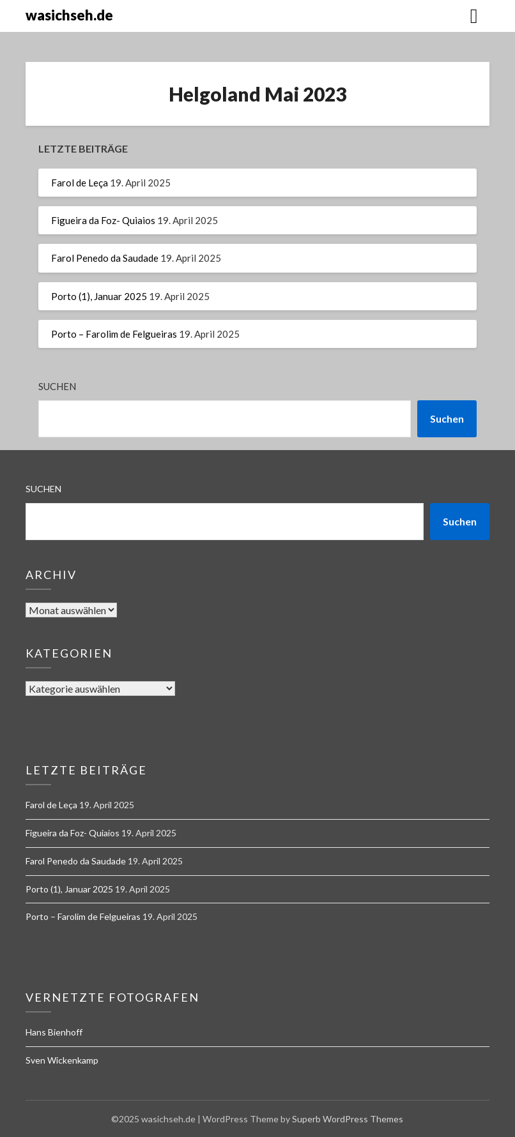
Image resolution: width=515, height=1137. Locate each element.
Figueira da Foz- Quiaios (103, 220)
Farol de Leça (79, 182)
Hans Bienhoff (54, 1032)
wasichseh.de (69, 15)
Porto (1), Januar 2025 (99, 296)
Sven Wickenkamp (62, 1060)
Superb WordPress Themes (347, 1118)
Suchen (57, 386)
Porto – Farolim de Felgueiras (114, 334)
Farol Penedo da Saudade (104, 258)
